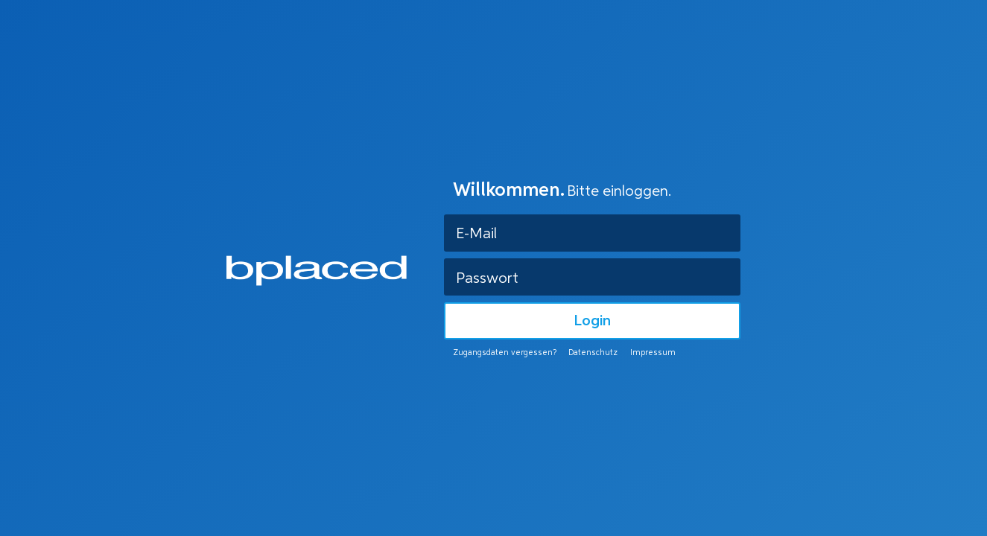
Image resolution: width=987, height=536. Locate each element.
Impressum (653, 353)
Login (592, 321)
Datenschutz (593, 353)
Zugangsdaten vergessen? (504, 353)
